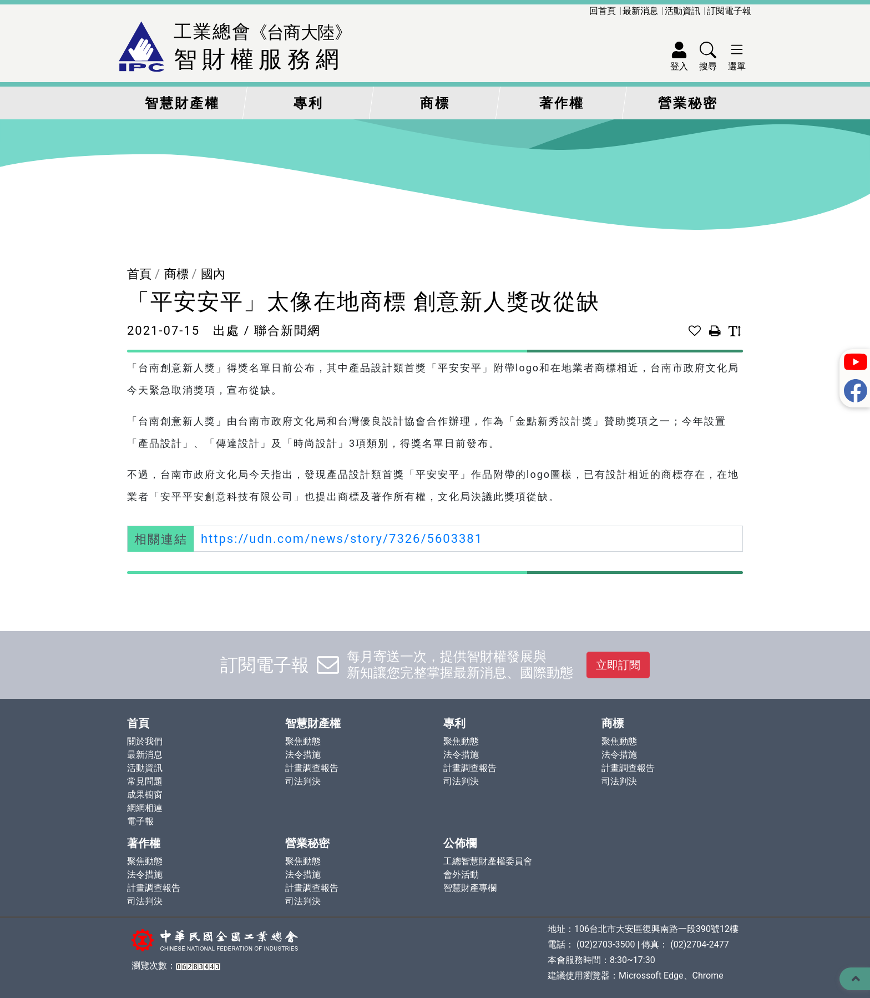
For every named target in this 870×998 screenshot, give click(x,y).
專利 (308, 103)
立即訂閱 (618, 665)
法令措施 (303, 754)
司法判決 (303, 781)
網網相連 (145, 808)
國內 (213, 274)
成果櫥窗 (145, 794)
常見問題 (145, 781)
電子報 (140, 821)
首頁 (139, 274)
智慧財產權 (182, 103)
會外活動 (461, 874)
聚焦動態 (303, 741)
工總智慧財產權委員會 (487, 861)
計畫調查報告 (311, 768)
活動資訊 (682, 11)
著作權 (561, 103)
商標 (435, 103)
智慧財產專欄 (470, 888)
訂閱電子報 (729, 11)
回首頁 (602, 11)
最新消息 (640, 11)
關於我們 (145, 741)
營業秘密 (688, 103)
